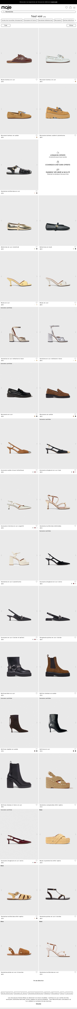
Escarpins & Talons (30, 20)
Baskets (47, 993)
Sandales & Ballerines (45, 20)
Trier (5, 25)
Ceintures (69, 993)
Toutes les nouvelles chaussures (12, 20)
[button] (66, 7)
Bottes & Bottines (68, 20)
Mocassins (58, 20)
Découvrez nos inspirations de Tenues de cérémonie (38, 2)
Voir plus (38, 1003)
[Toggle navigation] (74, 8)
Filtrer (71, 25)
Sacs (62, 993)
